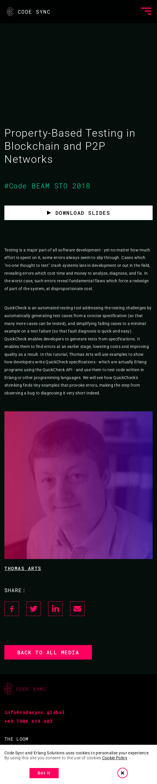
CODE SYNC (28, 11)
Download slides (82, 212)
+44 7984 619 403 (28, 721)
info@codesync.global (34, 712)
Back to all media (48, 652)
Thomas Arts (22, 568)
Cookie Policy (115, 758)
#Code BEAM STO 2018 (47, 185)
